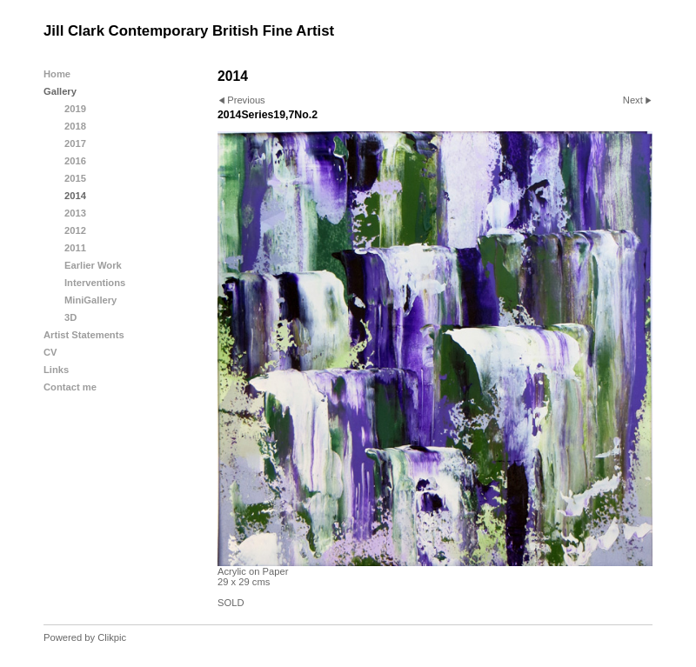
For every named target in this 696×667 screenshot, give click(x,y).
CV (50, 352)
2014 (75, 195)
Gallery (60, 91)
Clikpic (111, 637)
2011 (75, 248)
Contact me (70, 387)
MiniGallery (90, 300)
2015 (75, 178)
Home (57, 74)
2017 (75, 143)
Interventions (94, 282)
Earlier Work (93, 265)
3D (70, 317)
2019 (75, 108)
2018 (75, 126)
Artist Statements (84, 335)
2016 (75, 161)
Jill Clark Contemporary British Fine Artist (189, 31)
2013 (75, 213)
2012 (75, 230)
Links (56, 369)
